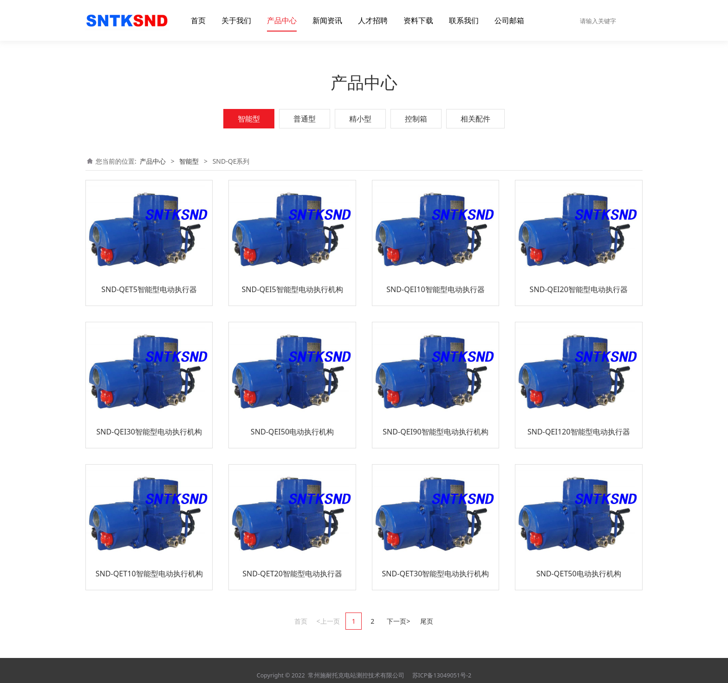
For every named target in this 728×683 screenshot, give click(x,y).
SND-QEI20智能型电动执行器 (579, 289)
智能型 (249, 119)
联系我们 (464, 20)
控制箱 (416, 119)
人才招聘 (373, 20)
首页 (198, 20)
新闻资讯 (327, 20)
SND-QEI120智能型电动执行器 (578, 432)
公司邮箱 (509, 20)
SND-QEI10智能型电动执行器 (435, 289)
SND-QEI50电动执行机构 (292, 432)
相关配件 (475, 119)
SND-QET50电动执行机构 (578, 573)
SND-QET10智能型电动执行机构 (149, 573)
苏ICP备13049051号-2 (442, 675)
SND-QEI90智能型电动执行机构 (435, 432)
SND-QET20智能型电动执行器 (292, 573)
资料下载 (418, 20)
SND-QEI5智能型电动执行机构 (292, 289)
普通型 (304, 119)
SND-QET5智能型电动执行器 (149, 289)
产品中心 (282, 20)
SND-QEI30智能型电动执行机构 (149, 432)
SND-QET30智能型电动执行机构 (435, 573)
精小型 (360, 119)
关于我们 (236, 20)
